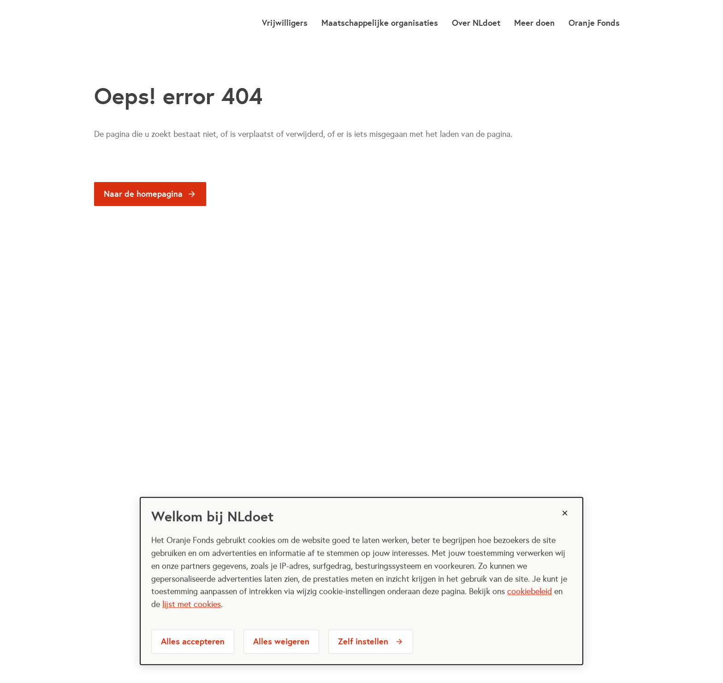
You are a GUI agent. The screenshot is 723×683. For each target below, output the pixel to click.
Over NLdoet (476, 23)
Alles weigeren (281, 653)
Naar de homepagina (143, 193)
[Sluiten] (565, 525)
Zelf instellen (363, 653)
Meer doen (534, 23)
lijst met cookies (191, 617)
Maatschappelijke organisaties (379, 23)
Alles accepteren (193, 653)
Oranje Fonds (594, 23)
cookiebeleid (529, 604)
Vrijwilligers (285, 23)
